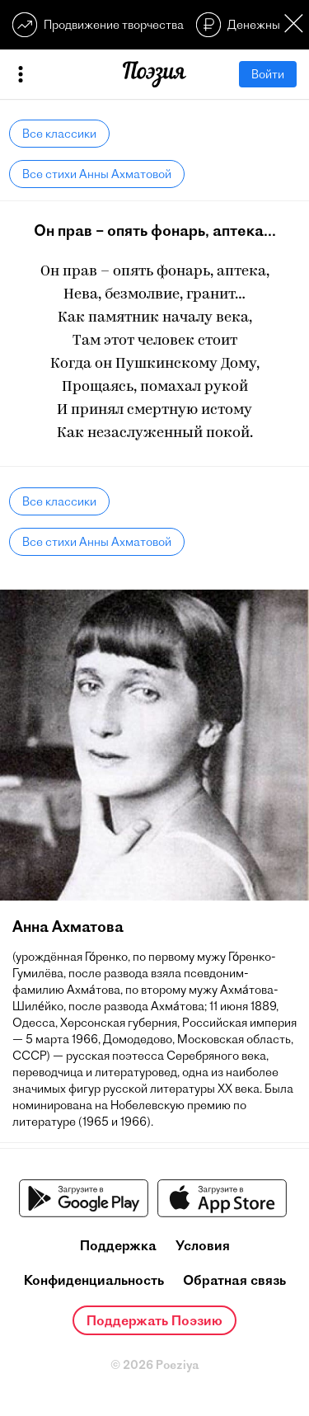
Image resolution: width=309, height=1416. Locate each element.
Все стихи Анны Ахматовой (96, 174)
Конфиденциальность (94, 1280)
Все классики (59, 133)
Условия (203, 1245)
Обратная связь (234, 1280)
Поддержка (118, 1245)
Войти (267, 74)
